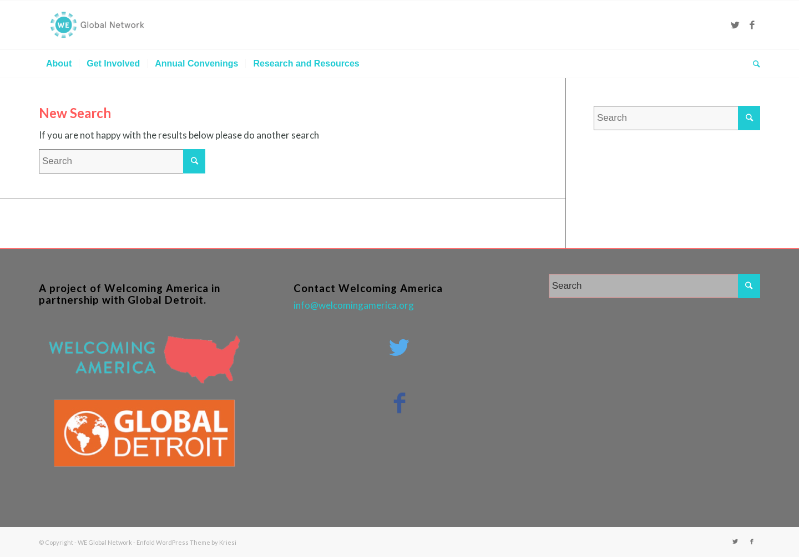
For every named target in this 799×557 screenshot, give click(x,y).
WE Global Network (105, 542)
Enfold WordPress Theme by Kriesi (186, 542)
